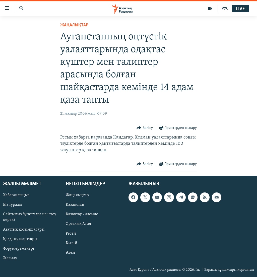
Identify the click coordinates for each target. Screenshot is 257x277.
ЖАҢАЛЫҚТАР (74, 25)
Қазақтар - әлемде (82, 214)
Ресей (71, 233)
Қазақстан (75, 205)
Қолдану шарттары (20, 239)
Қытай (71, 243)
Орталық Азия (78, 224)
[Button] (145, 128)
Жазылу (10, 258)
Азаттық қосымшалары (23, 229)
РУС (225, 9)
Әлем (70, 253)
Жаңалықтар (77, 195)
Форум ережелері (18, 249)
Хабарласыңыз (16, 195)
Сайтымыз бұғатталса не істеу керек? (29, 217)
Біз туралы (12, 205)
